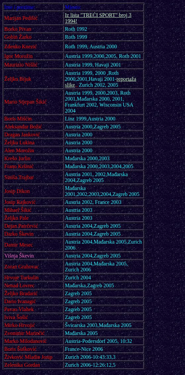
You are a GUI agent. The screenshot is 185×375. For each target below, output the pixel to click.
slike (70, 85)
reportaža (126, 79)
